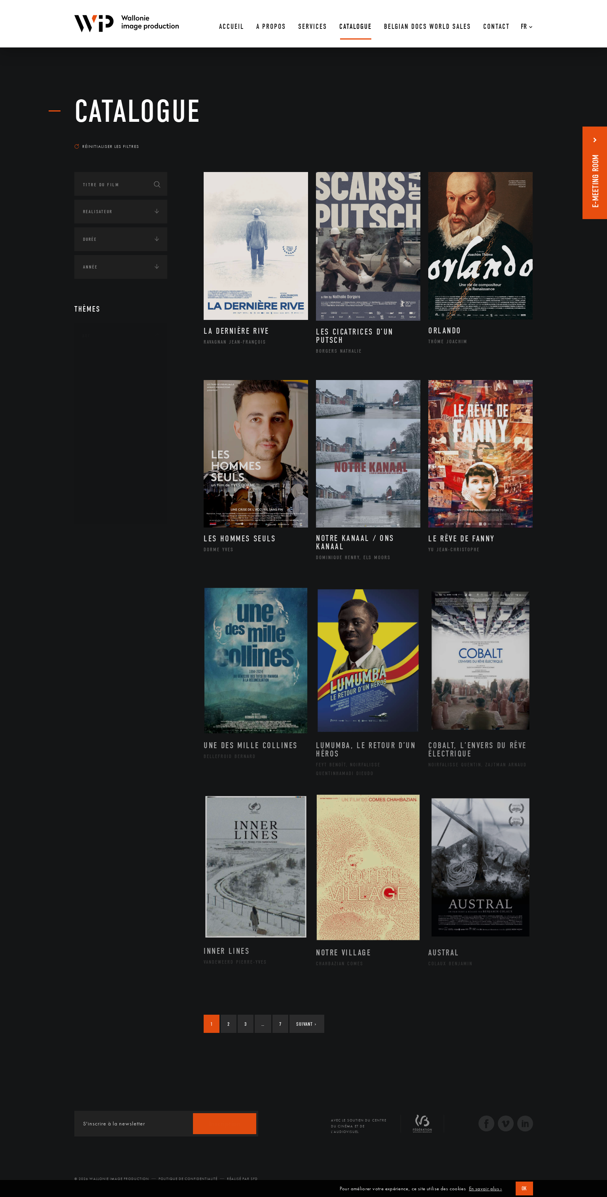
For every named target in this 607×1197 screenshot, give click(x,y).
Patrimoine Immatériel (120, 448)
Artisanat (103, 372)
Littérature (105, 422)
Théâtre (100, 510)
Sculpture (103, 498)
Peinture (101, 460)
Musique (101, 435)
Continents (96, 537)
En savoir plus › (485, 1188)
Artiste (99, 385)
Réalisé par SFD (242, 1178)
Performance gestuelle (121, 473)
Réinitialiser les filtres (106, 146)
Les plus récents (513, 139)
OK (524, 1188)
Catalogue (137, 111)
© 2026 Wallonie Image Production (111, 1178)
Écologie (93, 562)
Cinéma (100, 397)
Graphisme (104, 410)
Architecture (107, 359)
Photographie (109, 485)
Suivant (306, 1024)
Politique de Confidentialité (188, 1178)
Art (86, 335)
